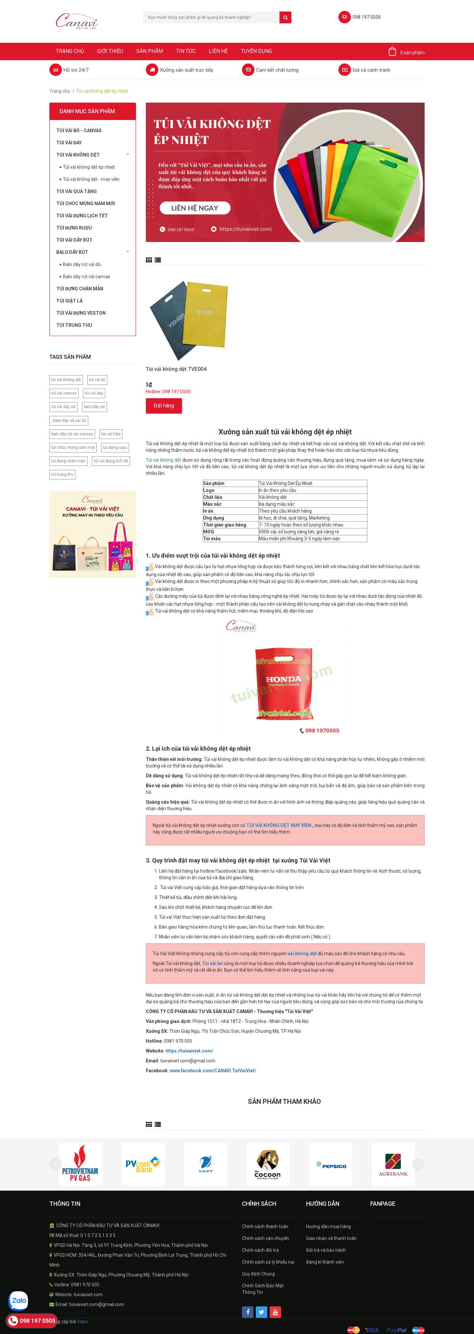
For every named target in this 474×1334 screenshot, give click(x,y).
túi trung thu (62, 474)
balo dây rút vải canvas (72, 434)
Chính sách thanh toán (265, 1226)
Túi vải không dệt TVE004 (176, 369)
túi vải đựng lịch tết (111, 461)
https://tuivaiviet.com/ (189, 1051)
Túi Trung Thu (74, 325)
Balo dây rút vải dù (82, 264)
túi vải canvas (64, 393)
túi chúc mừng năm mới (73, 447)
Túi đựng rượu (74, 227)
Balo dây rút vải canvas (86, 276)
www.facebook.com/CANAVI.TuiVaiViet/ (213, 1070)
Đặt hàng (164, 405)
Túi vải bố (212, 963)
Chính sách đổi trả (260, 1250)
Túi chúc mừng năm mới (85, 203)
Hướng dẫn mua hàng (328, 1226)
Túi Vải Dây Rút (74, 240)
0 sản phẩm (412, 52)
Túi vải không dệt (92, 155)
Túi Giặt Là (69, 300)
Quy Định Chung (258, 1273)
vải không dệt (302, 953)
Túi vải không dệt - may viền (91, 179)
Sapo (82, 1321)
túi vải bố (97, 379)
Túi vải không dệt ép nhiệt (89, 167)
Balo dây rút (92, 252)
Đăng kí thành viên (325, 1262)
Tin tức (186, 51)
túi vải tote (110, 434)
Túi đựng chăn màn (79, 288)
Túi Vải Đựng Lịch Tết (82, 215)
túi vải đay (94, 393)
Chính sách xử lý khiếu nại (268, 1262)
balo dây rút (94, 406)
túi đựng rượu (115, 447)
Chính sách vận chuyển (265, 1238)
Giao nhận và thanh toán (331, 1238)
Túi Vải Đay (69, 142)
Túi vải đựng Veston (81, 313)
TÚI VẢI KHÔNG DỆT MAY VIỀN (279, 825)
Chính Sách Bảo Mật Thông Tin (263, 1289)
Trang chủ (70, 51)
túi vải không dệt (66, 379)
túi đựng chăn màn (68, 461)
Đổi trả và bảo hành (326, 1250)
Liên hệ (218, 51)
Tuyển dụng (256, 51)
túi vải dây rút (63, 406)
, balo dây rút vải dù (68, 420)
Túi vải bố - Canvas (79, 130)
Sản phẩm (149, 51)
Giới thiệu (110, 51)
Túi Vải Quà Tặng (76, 191)
